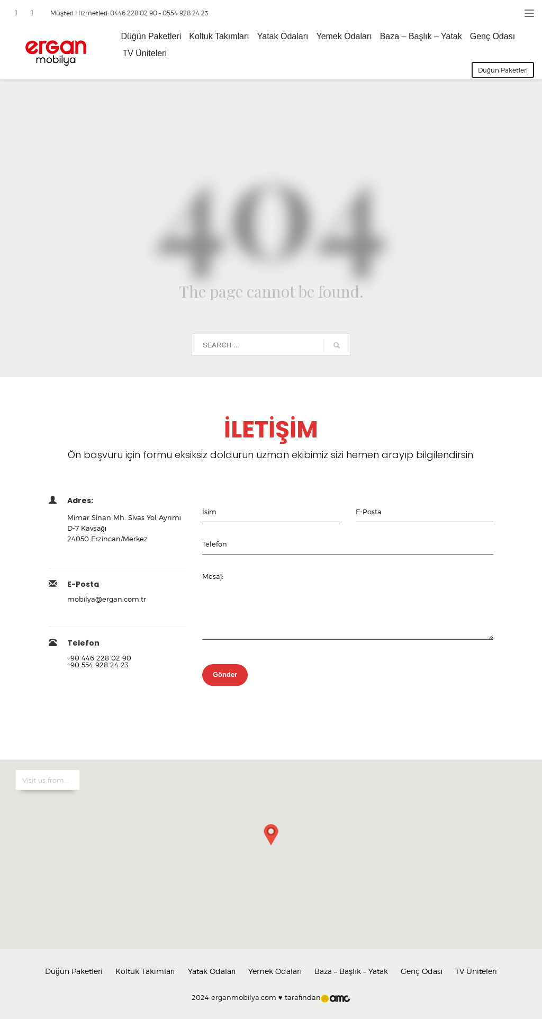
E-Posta (369, 511)
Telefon (214, 544)
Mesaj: (212, 576)
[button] (271, 843)
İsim (209, 511)
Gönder (225, 674)
